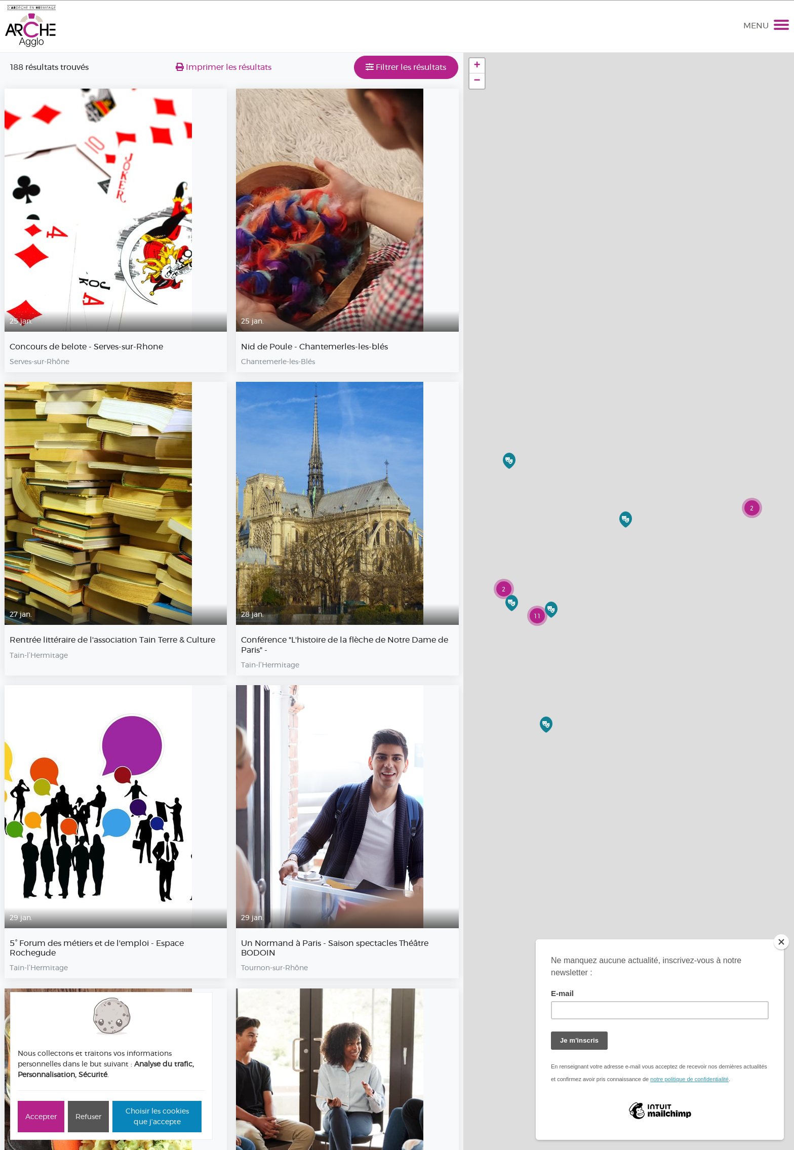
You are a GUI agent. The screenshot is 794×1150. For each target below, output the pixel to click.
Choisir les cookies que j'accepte (157, 1116)
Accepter (41, 1116)
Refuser (88, 1116)
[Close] (781, 941)
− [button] (477, 81)
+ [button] (477, 65)
